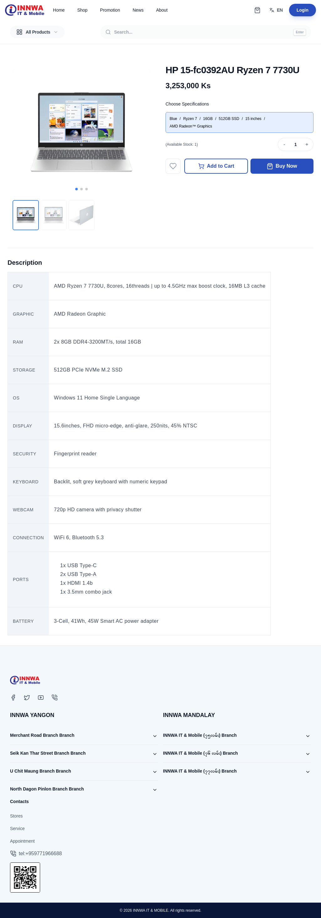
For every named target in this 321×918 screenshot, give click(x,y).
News (138, 10)
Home (59, 10)
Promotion (110, 10)
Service (17, 828)
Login (302, 10)
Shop (82, 10)
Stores (16, 815)
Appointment (22, 841)
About (162, 10)
